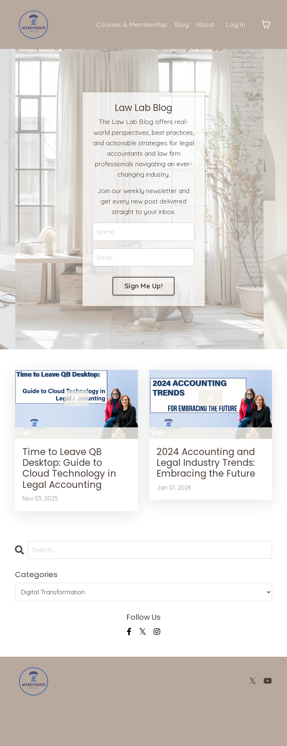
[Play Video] (22, 449)
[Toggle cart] (266, 25)
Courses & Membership (130, 24)
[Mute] (103, 449)
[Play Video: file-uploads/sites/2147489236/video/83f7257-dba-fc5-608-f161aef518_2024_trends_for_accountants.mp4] (210, 414)
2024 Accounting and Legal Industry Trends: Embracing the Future (208, 489)
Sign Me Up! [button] (143, 301)
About (204, 24)
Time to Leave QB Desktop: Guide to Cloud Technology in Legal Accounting (72, 496)
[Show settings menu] (117, 449)
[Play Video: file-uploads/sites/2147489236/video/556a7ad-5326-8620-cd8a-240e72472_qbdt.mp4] (76, 414)
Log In (235, 24)
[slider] (69, 449)
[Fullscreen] (131, 449)
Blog (180, 24)
